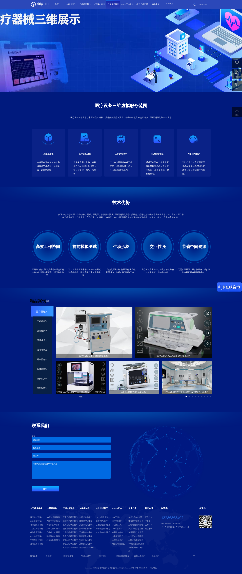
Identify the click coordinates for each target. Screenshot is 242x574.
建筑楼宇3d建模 (85, 521)
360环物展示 (117, 529)
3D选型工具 (117, 525)
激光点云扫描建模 (86, 547)
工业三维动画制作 (70, 517)
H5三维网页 (117, 521)
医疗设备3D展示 (53, 536)
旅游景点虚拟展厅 (103, 532)
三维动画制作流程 (135, 525)
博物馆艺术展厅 (102, 521)
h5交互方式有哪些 (135, 536)
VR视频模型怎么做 (136, 544)
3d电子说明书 (117, 536)
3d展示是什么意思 (135, 532)
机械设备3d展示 (53, 525)
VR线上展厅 (86, 556)
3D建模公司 (68, 556)
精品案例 (155, 4)
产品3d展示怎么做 (135, 529)
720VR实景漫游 (102, 517)
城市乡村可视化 (36, 517)
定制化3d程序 (117, 532)
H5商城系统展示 (53, 517)
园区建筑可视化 (36, 521)
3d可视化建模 (99, 4)
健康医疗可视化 (36, 544)
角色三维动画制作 (70, 536)
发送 (45, 489)
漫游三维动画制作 (70, 529)
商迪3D (49, 556)
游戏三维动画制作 (70, 540)
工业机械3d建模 (85, 532)
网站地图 (153, 568)
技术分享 (148, 525)
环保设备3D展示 (53, 540)
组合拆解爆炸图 (118, 544)
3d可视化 (102, 556)
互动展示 (155, 556)
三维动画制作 (85, 4)
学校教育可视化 (36, 540)
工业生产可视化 (36, 529)
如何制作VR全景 (135, 517)
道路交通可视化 (36, 532)
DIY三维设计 (117, 517)
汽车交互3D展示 (53, 521)
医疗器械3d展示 (122, 556)
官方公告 (148, 517)
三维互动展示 (117, 540)
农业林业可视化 (36, 536)
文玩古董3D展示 (53, 529)
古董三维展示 (139, 556)
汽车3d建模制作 (85, 529)
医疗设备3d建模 (85, 536)
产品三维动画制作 (70, 532)
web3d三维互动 (127, 4)
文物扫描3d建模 (85, 544)
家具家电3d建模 (85, 525)
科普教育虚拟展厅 (103, 529)
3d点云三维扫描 (141, 4)
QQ (237, 65)
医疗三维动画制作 (70, 525)
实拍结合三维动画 (70, 547)
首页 (57, 4)
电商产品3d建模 (85, 540)
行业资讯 (148, 521)
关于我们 (169, 4)
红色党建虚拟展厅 (103, 525)
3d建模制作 (71, 4)
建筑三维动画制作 (70, 521)
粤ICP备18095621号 (139, 568)
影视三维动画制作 (70, 544)
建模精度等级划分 (135, 521)
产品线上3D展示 (53, 532)
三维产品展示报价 (135, 540)
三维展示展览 (113, 4)
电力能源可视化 (36, 525)
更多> (48, 301)
